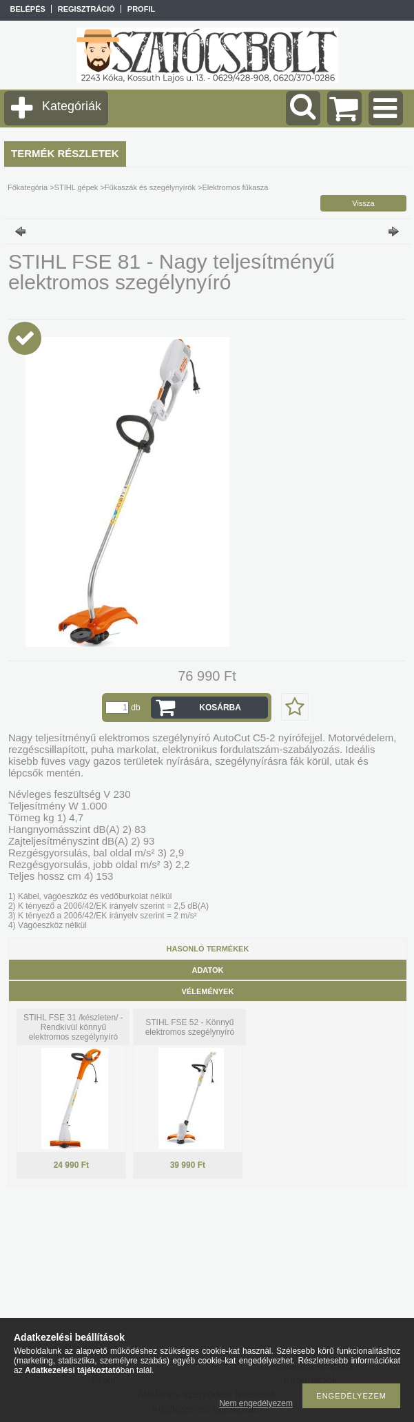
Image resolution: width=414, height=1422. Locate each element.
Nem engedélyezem (256, 1403)
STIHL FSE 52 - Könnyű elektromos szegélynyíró (189, 1027)
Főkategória (28, 187)
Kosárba (220, 707)
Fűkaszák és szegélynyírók (150, 187)
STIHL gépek (76, 187)
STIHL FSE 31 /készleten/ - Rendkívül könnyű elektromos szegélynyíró (73, 1027)
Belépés (27, 9)
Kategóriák (71, 106)
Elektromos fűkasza (235, 187)
